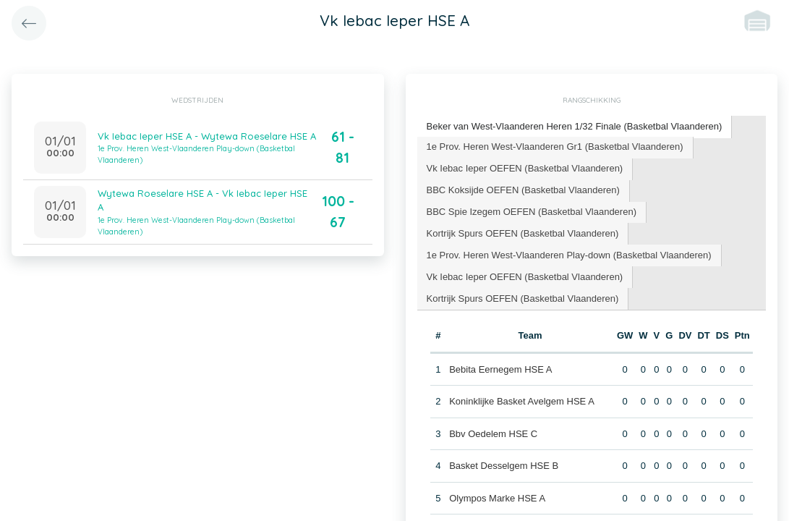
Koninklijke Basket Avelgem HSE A (521, 401)
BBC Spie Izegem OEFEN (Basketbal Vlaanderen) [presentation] (531, 211)
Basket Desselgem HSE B (503, 465)
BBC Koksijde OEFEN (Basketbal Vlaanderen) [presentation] (523, 190)
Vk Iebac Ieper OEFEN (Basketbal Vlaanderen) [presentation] (525, 168)
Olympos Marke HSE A (497, 498)
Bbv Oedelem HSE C (493, 433)
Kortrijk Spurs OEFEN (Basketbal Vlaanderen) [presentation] (523, 233)
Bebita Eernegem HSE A (500, 369)
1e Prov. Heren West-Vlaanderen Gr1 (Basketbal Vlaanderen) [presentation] (555, 146)
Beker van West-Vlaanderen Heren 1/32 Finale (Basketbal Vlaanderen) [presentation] (574, 126)
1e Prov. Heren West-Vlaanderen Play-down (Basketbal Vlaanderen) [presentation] (569, 255)
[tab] (575, 127)
